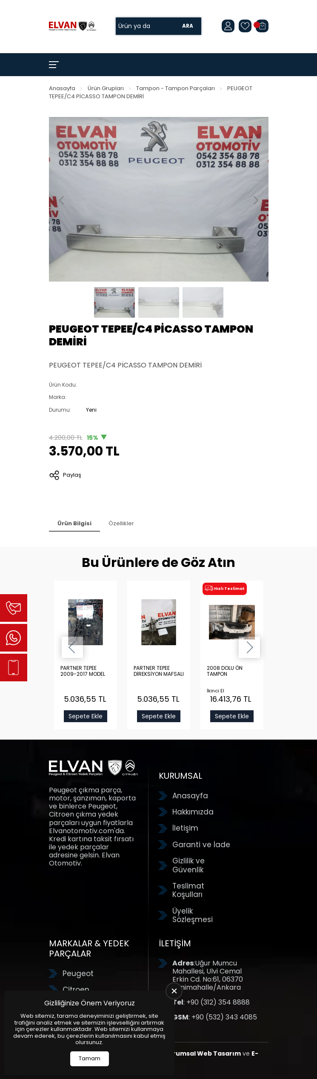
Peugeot (78, 973)
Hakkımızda (193, 812)
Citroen (76, 989)
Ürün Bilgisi (74, 523)
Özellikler (121, 523)
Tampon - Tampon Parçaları (175, 88)
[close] (174, 990)
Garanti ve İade (201, 844)
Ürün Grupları (106, 88)
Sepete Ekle (86, 716)
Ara (187, 26)
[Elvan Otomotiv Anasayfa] (72, 26)
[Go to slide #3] (203, 302)
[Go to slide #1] (114, 302)
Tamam (89, 1058)
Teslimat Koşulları (188, 890)
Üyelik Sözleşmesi (192, 915)
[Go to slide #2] (158, 302)
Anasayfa (62, 88)
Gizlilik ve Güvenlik (188, 865)
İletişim (185, 828)
